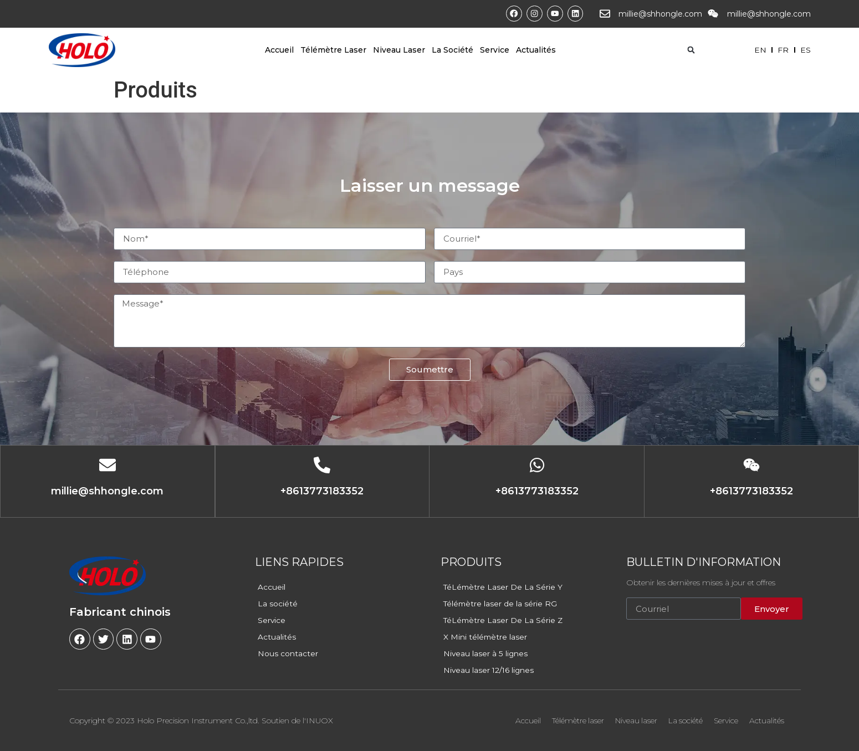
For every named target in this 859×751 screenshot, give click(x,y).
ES (805, 50)
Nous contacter (288, 653)
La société (452, 50)
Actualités (536, 50)
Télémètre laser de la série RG (501, 604)
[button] (691, 50)
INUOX (319, 721)
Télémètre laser (333, 50)
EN (759, 50)
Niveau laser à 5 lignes (485, 653)
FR (782, 50)
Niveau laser (399, 50)
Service (494, 50)
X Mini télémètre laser (485, 637)
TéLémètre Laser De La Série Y (503, 587)
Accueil (279, 50)
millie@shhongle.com (660, 14)
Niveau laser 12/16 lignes (489, 670)
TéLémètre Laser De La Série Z (504, 620)
